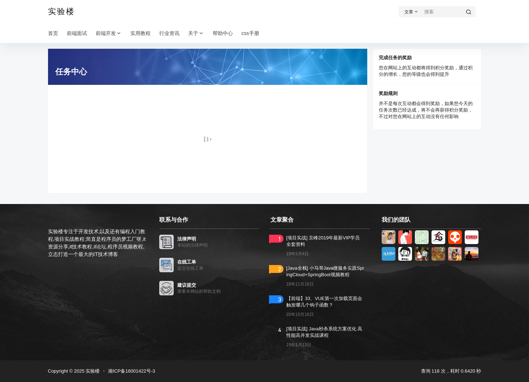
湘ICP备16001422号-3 (131, 371)
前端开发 (109, 33)
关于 (196, 33)
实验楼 (92, 371)
